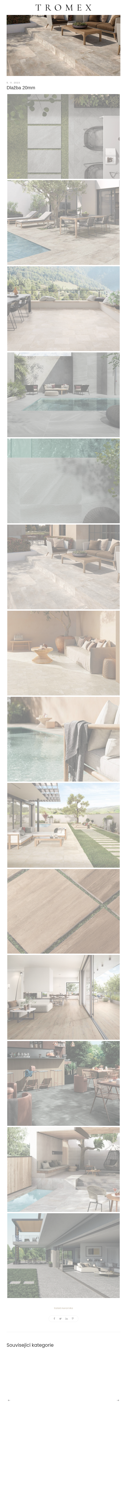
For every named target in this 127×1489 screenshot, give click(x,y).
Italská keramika (63, 1308)
